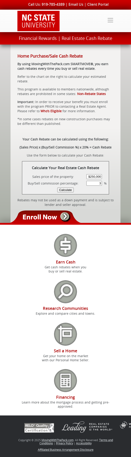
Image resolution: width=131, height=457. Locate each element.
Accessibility (84, 443)
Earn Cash (65, 262)
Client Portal (98, 4)
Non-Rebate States (91, 94)
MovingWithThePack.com (57, 440)
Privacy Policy (64, 443)
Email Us (75, 4)
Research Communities (65, 308)
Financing (65, 397)
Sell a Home (65, 350)
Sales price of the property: (53, 176)
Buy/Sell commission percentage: (53, 183)
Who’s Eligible (51, 111)
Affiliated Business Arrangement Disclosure (65, 449)
